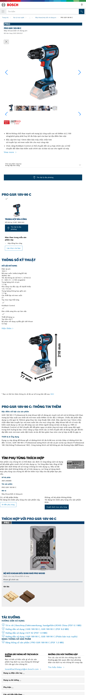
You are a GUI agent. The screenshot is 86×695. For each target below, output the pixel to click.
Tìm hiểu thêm (55, 667)
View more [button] (9, 152)
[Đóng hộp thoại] (6, 42)
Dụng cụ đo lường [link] (11, 680)
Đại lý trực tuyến (18, 17)
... (29, 17)
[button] (79, 72)
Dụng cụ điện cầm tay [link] (13, 673)
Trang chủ (5, 17)
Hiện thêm (6, 328)
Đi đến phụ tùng (8, 505)
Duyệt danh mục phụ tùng (57, 507)
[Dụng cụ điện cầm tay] (24, 673)
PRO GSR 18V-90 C (67, 17)
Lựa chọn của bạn (14, 248)
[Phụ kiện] (12, 687)
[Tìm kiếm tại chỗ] (81, 11)
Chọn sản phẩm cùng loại (13, 164)
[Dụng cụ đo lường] (20, 680)
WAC (52, 394)
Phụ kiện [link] (7, 687)
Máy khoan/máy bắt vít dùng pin (45, 17)
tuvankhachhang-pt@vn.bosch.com (22, 669)
